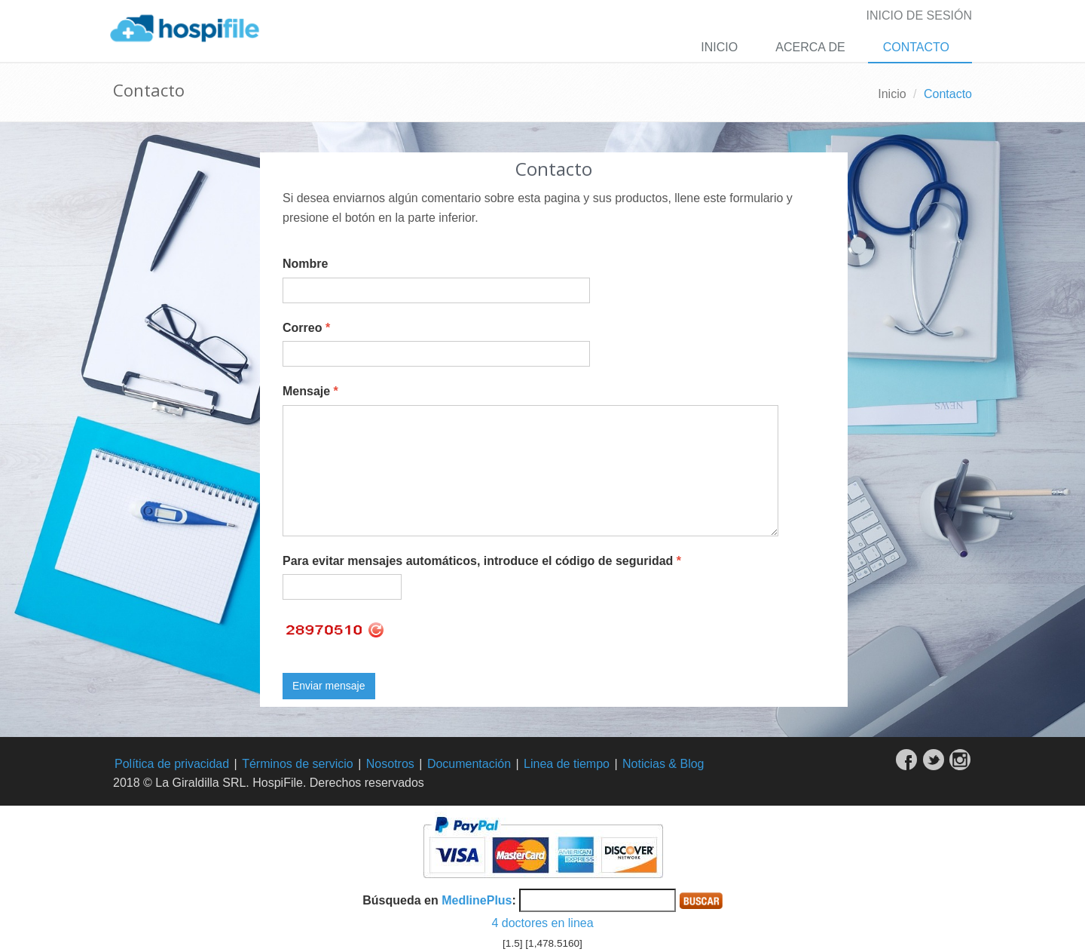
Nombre (305, 263)
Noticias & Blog (663, 763)
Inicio (719, 47)
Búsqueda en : (439, 900)
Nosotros (390, 763)
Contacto (916, 47)
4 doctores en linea (542, 923)
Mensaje (310, 391)
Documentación (469, 763)
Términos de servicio (297, 763)
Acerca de (810, 47)
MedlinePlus (477, 900)
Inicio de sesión (919, 15)
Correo (306, 327)
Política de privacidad (172, 763)
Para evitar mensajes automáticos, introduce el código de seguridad (482, 560)
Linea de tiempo (567, 763)
